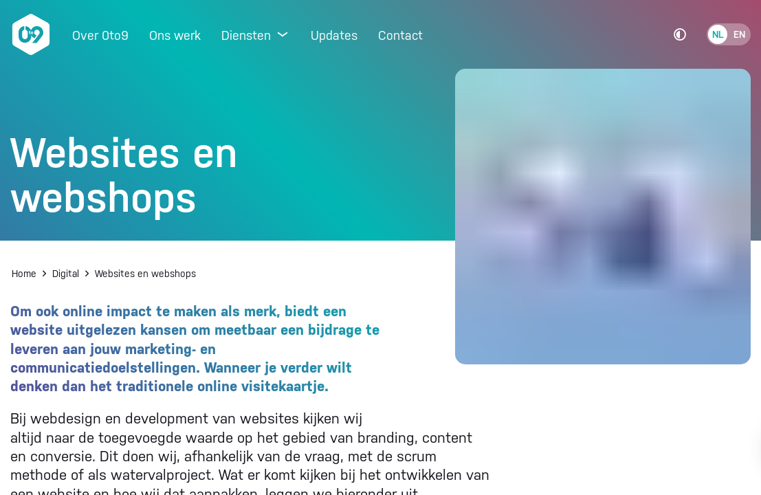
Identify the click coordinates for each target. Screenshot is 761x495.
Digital (65, 273)
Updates (334, 35)
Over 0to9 (100, 35)
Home (24, 273)
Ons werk (175, 35)
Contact (400, 35)
